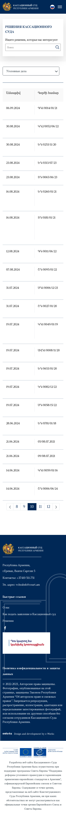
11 (40, 506)
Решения (8, 621)
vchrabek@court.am (28, 585)
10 (32, 506)
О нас (6, 607)
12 (48, 506)
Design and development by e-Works (28, 733)
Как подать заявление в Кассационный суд (29, 614)
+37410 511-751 (25, 578)
